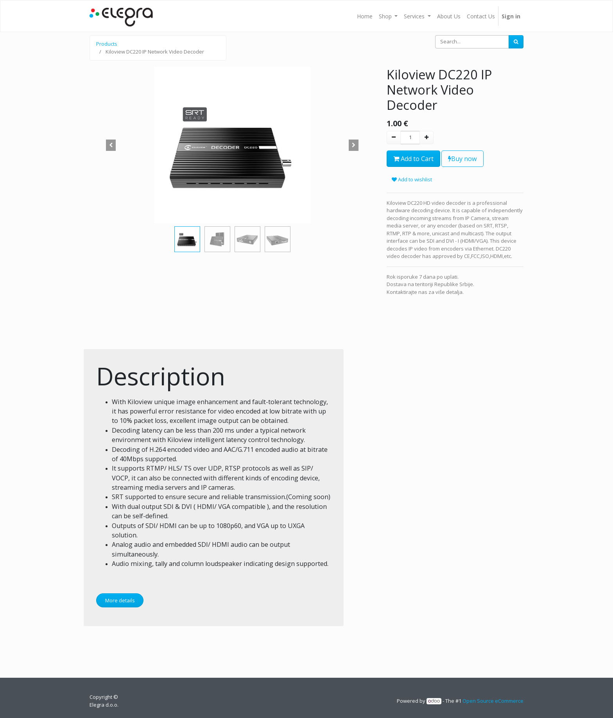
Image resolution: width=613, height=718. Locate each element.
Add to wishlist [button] (412, 179)
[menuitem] (365, 16)
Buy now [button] (462, 158)
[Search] (516, 41)
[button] (111, 145)
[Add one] (426, 137)
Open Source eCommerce (492, 700)
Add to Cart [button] (413, 158)
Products (106, 43)
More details (120, 600)
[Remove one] (394, 137)
